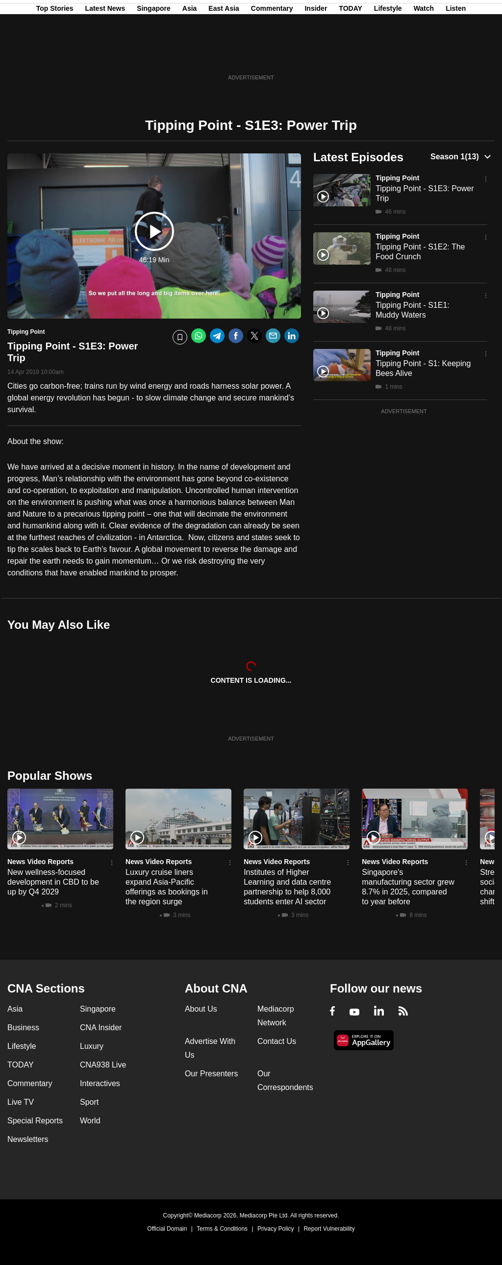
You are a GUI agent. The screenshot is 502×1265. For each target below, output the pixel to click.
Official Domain (167, 1228)
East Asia (223, 55)
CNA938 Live (103, 1065)
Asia (189, 55)
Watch (424, 55)
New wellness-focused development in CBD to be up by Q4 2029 (53, 882)
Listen (456, 55)
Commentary (272, 55)
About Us (201, 1009)
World (90, 1120)
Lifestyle (388, 55)
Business (23, 1027)
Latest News (105, 55)
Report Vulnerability (328, 1228)
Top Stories (55, 55)
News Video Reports (40, 862)
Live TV (20, 1102)
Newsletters (28, 1139)
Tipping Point (397, 178)
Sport (89, 1102)
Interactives (100, 1083)
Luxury (91, 1046)
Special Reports (35, 1120)
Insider (315, 55)
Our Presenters (211, 1073)
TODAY (350, 55)
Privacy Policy (275, 1228)
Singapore (153, 55)
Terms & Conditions (222, 1228)
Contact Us (276, 1041)
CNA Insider (101, 1027)
